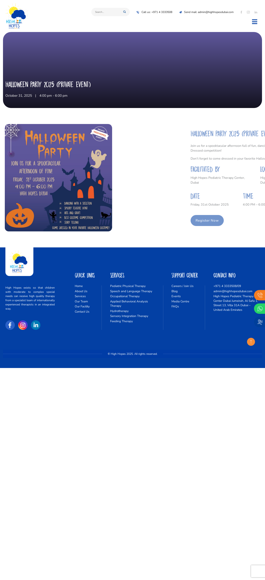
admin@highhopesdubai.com (232, 291)
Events (176, 296)
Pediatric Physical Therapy (128, 286)
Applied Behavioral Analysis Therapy (129, 303)
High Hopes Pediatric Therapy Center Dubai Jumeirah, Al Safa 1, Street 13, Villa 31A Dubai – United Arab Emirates (235, 303)
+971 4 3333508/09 (227, 286)
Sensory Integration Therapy (129, 316)
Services (80, 296)
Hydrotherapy (119, 311)
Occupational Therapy (125, 296)
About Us (81, 291)
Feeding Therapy (121, 321)
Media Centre (180, 301)
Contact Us (82, 312)
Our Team (81, 301)
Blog (174, 291)
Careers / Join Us (182, 286)
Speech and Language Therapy (131, 291)
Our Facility (82, 306)
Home (79, 286)
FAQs (175, 306)
